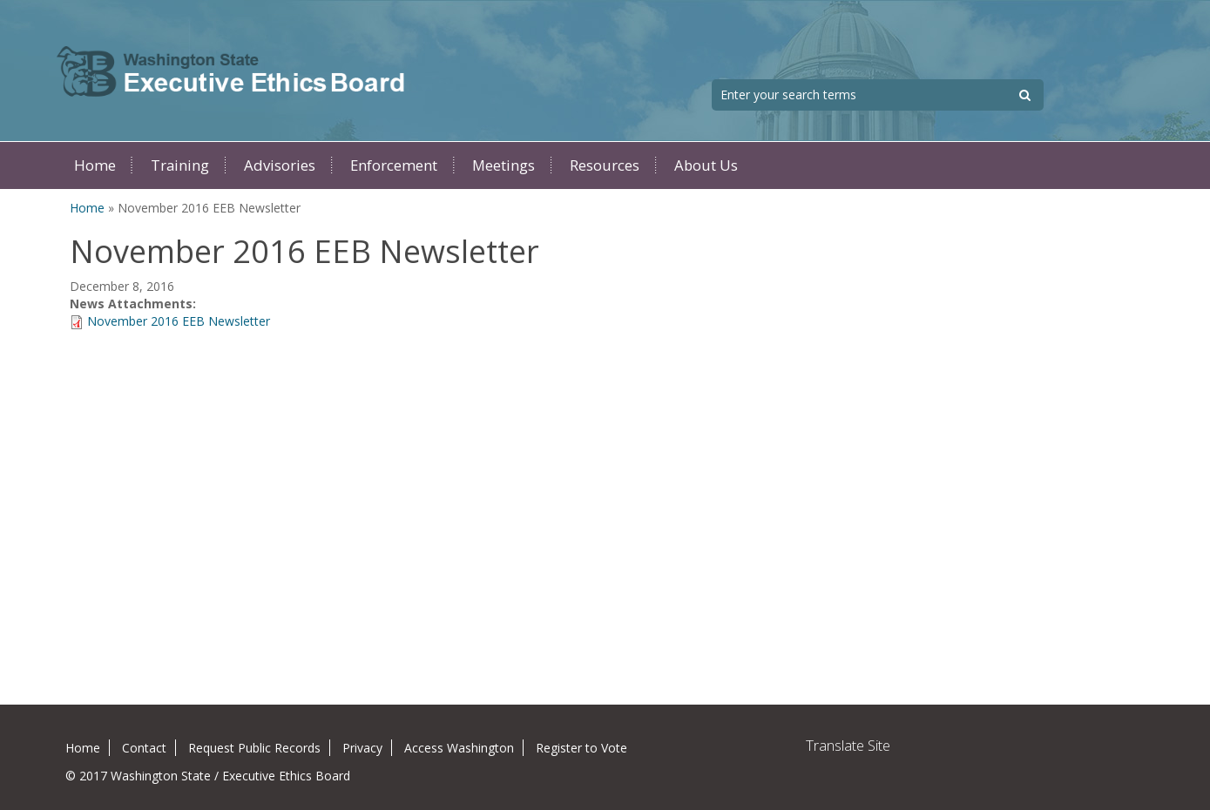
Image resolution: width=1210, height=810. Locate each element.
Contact (144, 747)
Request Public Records (254, 747)
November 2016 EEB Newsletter (178, 321)
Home (95, 165)
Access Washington (459, 747)
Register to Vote (581, 747)
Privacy (362, 747)
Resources (604, 165)
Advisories (279, 165)
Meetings (503, 165)
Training (180, 165)
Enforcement (393, 165)
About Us (706, 165)
